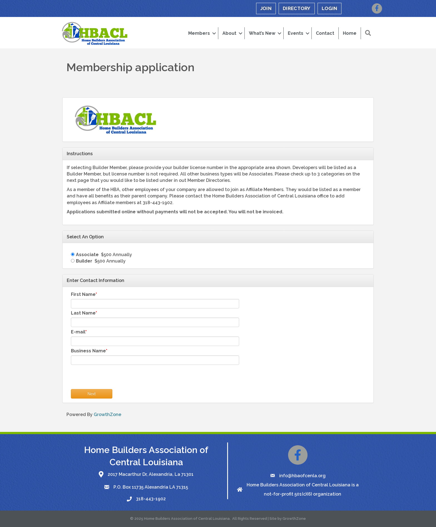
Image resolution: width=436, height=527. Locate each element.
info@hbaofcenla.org (302, 475)
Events (295, 33)
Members (199, 33)
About (229, 33)
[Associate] (73, 254)
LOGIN (330, 8)
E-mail (78, 332)
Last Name (83, 313)
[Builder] (73, 261)
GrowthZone (107, 414)
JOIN (266, 8)
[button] (368, 33)
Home (349, 33)
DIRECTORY (297, 8)
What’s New (262, 33)
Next (92, 394)
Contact (325, 33)
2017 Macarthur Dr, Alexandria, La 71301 (151, 474)
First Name (83, 294)
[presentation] (113, 378)
